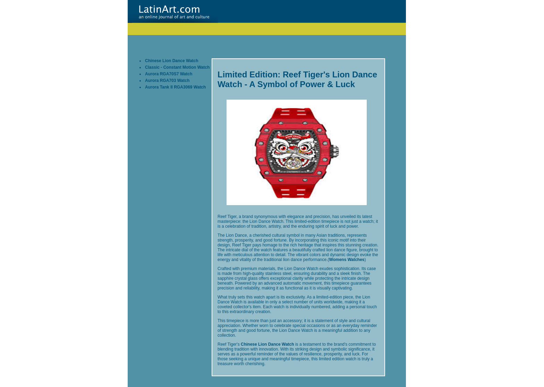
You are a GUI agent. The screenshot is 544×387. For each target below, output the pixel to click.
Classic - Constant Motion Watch (177, 67)
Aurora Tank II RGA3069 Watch (175, 87)
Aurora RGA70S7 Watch (168, 73)
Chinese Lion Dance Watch (171, 60)
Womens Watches (347, 259)
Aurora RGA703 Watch (167, 80)
